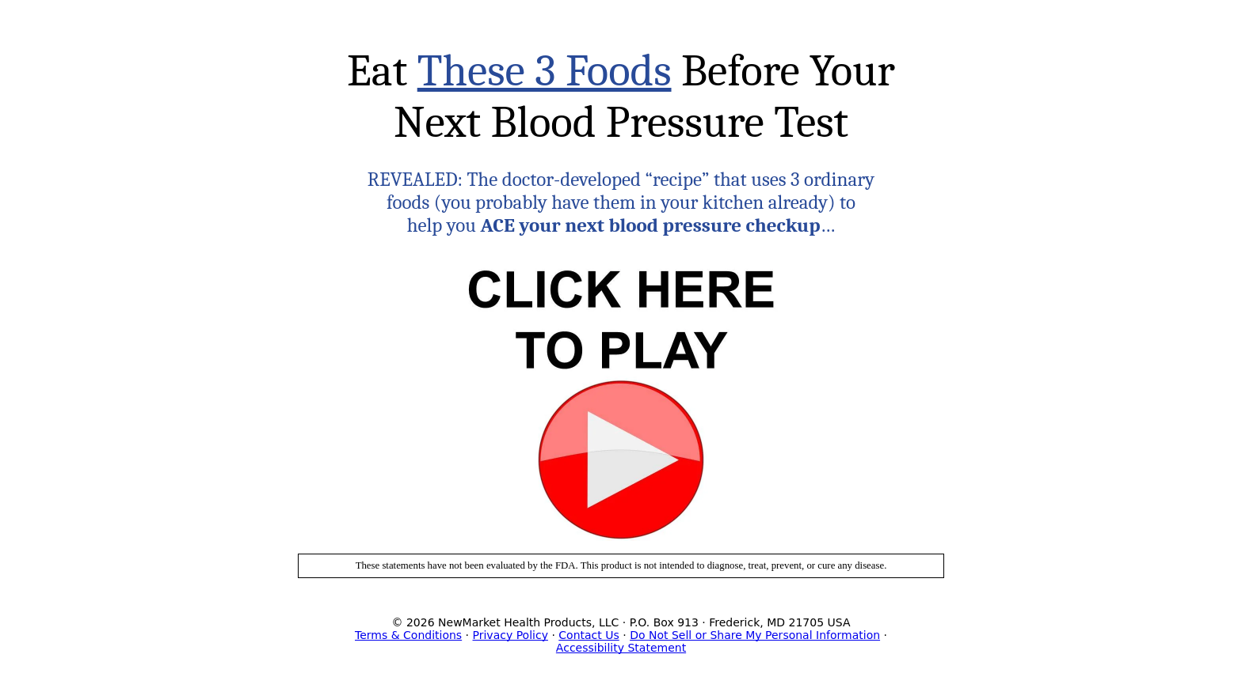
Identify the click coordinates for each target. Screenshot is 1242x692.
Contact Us (588, 635)
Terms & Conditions (408, 635)
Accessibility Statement (621, 647)
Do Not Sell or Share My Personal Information (755, 635)
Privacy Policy (510, 635)
